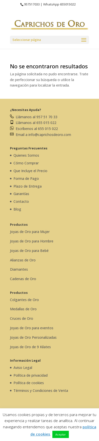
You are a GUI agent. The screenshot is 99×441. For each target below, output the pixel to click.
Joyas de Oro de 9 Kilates (30, 346)
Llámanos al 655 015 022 (33, 122)
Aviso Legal (22, 367)
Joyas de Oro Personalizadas (33, 337)
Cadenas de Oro (23, 278)
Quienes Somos (26, 155)
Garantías (21, 193)
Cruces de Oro (21, 318)
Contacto (21, 201)
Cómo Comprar (26, 163)
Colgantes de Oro (24, 299)
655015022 (68, 4)
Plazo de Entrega (27, 186)
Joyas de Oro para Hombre (31, 241)
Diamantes (19, 269)
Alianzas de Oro (23, 260)
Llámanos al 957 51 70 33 (33, 116)
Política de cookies (28, 382)
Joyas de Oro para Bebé (29, 250)
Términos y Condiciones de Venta (40, 390)
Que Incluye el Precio (30, 170)
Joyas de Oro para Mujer (30, 231)
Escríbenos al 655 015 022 (34, 128)
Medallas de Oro (23, 309)
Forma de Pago (26, 178)
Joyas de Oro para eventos (31, 328)
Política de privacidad (30, 375)
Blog (17, 209)
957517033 (32, 4)
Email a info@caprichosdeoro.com (40, 134)
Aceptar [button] (60, 434)
